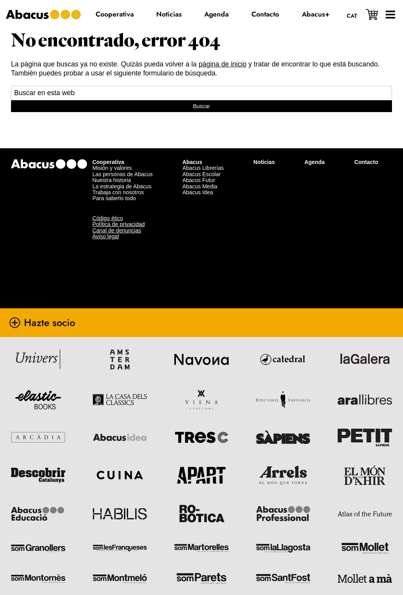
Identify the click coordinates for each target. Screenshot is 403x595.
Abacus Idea (197, 180)
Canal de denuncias (116, 218)
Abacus (192, 150)
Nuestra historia (111, 168)
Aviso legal (105, 224)
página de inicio (223, 64)
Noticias (264, 150)
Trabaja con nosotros (118, 180)
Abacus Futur (198, 168)
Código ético (107, 206)
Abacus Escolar (201, 162)
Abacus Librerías (203, 156)
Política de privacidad (118, 212)
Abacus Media (199, 174)
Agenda (315, 150)
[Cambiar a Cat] (348, 15)
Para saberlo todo (114, 186)
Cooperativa (108, 150)
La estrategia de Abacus (122, 174)
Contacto (366, 150)
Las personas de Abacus (122, 162)
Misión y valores (112, 156)
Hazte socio (62, 310)
